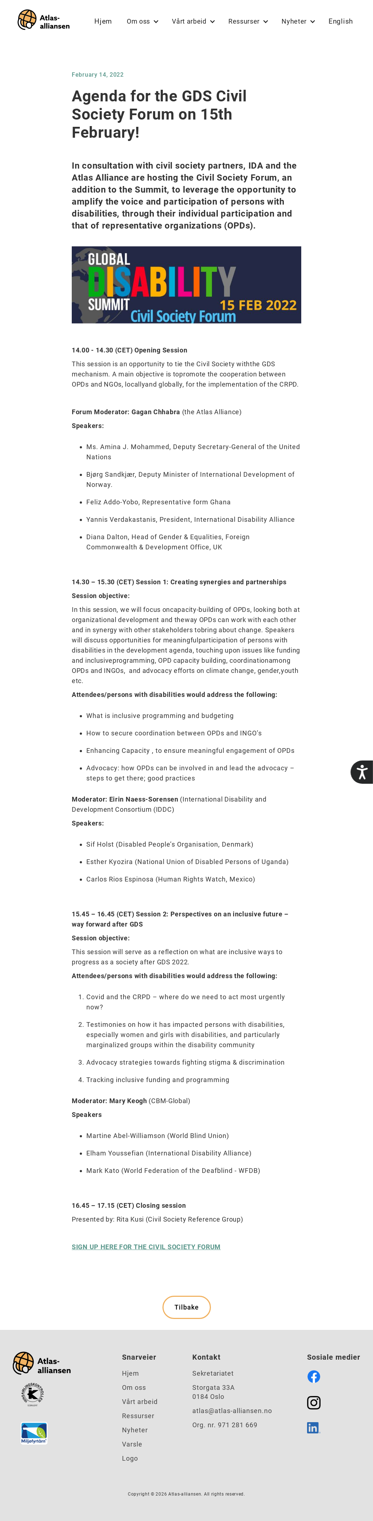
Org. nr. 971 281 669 (225, 1425)
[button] (142, 21)
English (341, 21)
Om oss (134, 1387)
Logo (130, 1458)
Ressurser (138, 1416)
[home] (42, 21)
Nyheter (135, 1430)
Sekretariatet (212, 1373)
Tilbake (186, 1307)
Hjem (103, 21)
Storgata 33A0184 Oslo (213, 1392)
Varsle (132, 1444)
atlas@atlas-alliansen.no (232, 1411)
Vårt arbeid (140, 1401)
